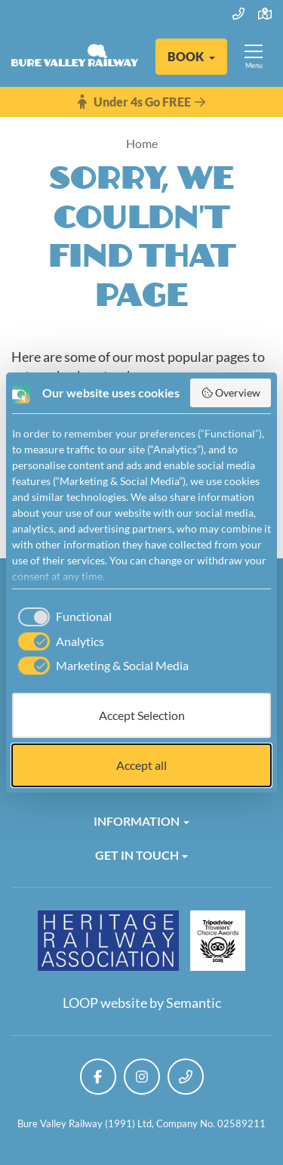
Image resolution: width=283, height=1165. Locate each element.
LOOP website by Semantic (142, 1002)
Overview (231, 393)
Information (137, 821)
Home (142, 143)
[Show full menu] (253, 56)
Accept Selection (142, 715)
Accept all (141, 765)
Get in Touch (137, 855)
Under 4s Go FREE (141, 102)
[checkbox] (62, 616)
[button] (191, 57)
